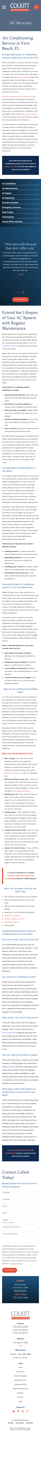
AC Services (20, 1371)
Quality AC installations (12, 915)
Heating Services (20, 1380)
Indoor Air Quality (20, 1376)
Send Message (9, 1270)
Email (4, 1213)
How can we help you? (10, 1234)
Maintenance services (12, 922)
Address (5, 1220)
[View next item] (22, 292)
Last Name (6, 1200)
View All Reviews (20, 299)
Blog (20, 1401)
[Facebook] (18, 1411)
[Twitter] (27, 1411)
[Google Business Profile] (14, 1411)
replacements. (26, 791)
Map (20, 1345)
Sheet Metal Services (20, 1389)
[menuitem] (10, 1423)
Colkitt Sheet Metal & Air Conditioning (18, 96)
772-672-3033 (20, 1297)
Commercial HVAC (20, 1384)
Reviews (20, 1393)
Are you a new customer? (11, 1227)
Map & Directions (20, 1291)
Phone (5, 1206)
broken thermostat (12, 773)
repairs (14, 791)
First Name (6, 1193)
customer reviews (30, 114)
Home (20, 1367)
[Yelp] (23, 1411)
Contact (20, 1397)
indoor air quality (23, 77)
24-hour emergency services (14, 919)
